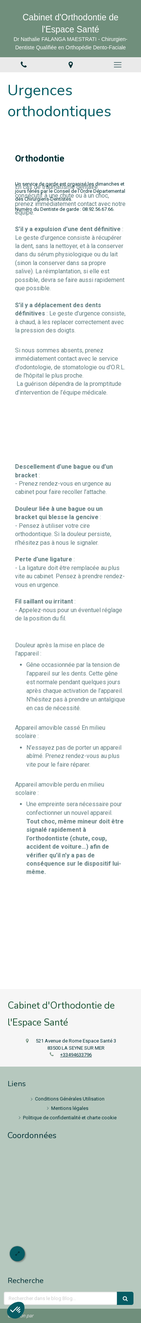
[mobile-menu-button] (117, 64)
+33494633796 (76, 1055)
